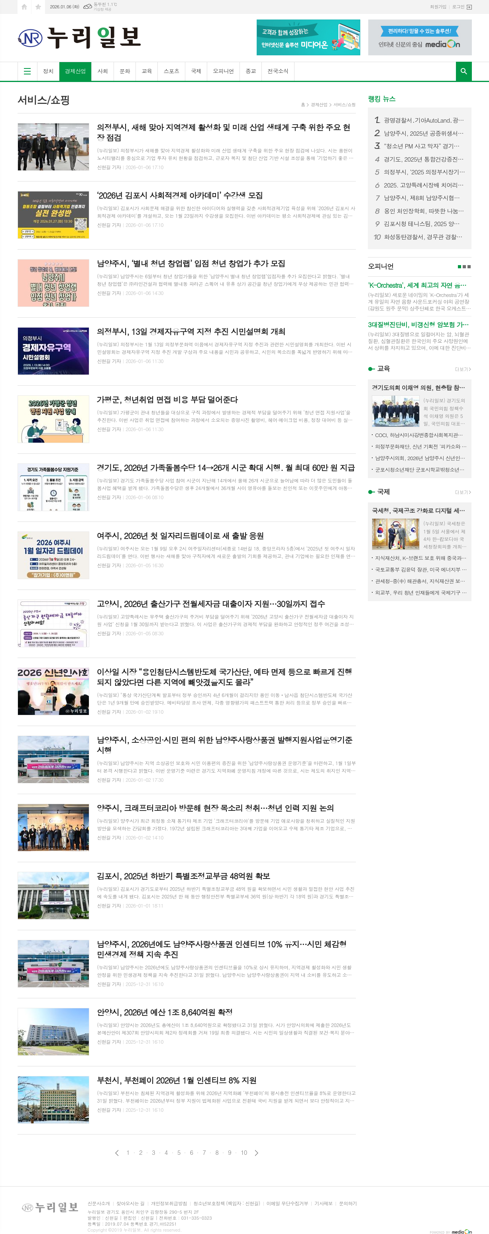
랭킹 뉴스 (381, 98)
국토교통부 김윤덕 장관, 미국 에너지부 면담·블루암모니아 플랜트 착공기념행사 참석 (421, 569)
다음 (256, 1153)
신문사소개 (99, 1204)
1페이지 (459, 266)
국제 (196, 71)
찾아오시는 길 (130, 1204)
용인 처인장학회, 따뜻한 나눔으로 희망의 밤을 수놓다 (424, 211)
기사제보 (323, 1204)
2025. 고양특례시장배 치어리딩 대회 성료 (424, 185)
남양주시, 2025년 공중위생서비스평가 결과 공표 (424, 133)
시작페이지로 (24, 7)
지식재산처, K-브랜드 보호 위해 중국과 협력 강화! (421, 558)
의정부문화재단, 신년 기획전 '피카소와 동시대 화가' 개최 (421, 446)
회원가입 (438, 7)
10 (244, 1152)
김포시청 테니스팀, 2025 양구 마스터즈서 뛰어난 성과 (424, 224)
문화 (125, 71)
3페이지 (469, 266)
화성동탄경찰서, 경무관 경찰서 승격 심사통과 (424, 237)
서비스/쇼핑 (345, 104)
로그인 (458, 7)
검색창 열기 (464, 71)
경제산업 (75, 71)
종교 (250, 71)
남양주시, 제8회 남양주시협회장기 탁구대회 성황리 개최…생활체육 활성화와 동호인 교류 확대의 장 (424, 198)
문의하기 (348, 1204)
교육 (146, 71)
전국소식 (278, 71)
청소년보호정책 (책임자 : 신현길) (226, 1204)
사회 (102, 71)
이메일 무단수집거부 (287, 1204)
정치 (48, 71)
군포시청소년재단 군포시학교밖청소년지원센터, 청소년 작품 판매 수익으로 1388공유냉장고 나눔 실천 (421, 469)
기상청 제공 (103, 9)
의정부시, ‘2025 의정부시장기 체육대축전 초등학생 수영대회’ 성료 (424, 172)
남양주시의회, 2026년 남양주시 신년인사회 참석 (421, 458)
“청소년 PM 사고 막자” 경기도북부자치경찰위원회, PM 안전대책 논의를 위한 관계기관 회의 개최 (424, 146)
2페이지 (464, 266)
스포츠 (171, 71)
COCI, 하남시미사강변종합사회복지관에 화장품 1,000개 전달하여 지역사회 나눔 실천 (421, 435)
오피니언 (223, 71)
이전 (117, 1153)
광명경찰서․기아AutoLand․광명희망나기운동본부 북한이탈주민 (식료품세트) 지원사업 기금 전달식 (424, 120)
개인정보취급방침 (169, 1204)
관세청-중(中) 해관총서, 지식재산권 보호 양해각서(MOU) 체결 (421, 581)
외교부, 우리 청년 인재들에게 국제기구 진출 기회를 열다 (421, 592)
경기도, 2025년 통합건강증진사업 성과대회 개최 (424, 159)
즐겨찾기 (38, 7)
